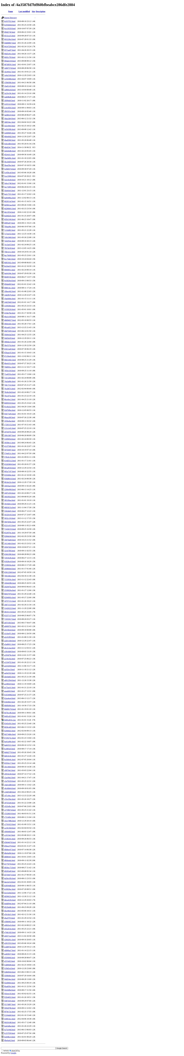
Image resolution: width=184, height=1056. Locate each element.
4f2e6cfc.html (9, 155)
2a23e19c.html (10, 93)
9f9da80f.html (9, 284)
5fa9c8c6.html (9, 191)
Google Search (62, 1048)
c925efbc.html (9, 806)
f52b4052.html (10, 997)
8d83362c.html (10, 263)
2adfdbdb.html (9, 97)
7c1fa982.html (9, 230)
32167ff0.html (9, 551)
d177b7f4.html (10, 864)
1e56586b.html (10, 79)
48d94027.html (10, 320)
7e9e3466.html (10, 237)
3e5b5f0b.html (9, 129)
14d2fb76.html (10, 295)
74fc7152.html (9, 385)
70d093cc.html (10, 367)
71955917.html (10, 619)
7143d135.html (10, 529)
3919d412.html (10, 504)
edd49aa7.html (10, 950)
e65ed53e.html (10, 929)
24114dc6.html (10, 543)
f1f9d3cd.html (9, 968)
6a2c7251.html (10, 194)
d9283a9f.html (9, 871)
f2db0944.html (10, 972)
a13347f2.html (9, 662)
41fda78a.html (9, 313)
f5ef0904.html (9, 983)
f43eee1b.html (9, 994)
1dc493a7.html (10, 72)
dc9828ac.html (10, 889)
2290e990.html (10, 489)
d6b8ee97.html (10, 850)
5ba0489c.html (10, 158)
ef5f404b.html (9, 958)
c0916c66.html (10, 774)
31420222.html (10, 608)
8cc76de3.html (10, 259)
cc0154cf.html (9, 835)
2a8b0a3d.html (10, 90)
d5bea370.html (10, 846)
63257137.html (10, 615)
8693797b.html (10, 594)
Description (40, 11)
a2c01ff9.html (9, 637)
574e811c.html (10, 453)
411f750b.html (9, 446)
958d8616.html (10, 479)
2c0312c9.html (10, 104)
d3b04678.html (10, 842)
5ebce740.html (10, 183)
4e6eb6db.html (10, 151)
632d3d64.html (10, 464)
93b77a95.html (10, 414)
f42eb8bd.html (9, 990)
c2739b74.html (10, 810)
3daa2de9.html (10, 119)
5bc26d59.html (10, 162)
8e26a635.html (10, 266)
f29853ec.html (9, 1019)
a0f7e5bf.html (9, 623)
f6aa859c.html (9, 986)
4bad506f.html (9, 140)
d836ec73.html (10, 868)
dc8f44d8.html (9, 886)
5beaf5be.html (9, 165)
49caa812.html (10, 327)
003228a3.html (10, 39)
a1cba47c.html (9, 633)
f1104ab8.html (9, 1015)
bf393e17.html (9, 763)
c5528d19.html (10, 814)
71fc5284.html (9, 378)
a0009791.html (10, 626)
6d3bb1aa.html (10, 205)
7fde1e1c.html (9, 252)
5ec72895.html (10, 187)
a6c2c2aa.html (9, 648)
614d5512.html (10, 461)
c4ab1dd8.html (10, 785)
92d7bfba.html (9, 410)
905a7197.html (10, 471)
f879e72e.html (9, 1012)
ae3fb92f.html (9, 684)
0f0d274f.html (9, 32)
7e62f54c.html (9, 241)
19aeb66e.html (10, 299)
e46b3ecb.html (10, 925)
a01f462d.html (9, 630)
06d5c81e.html (10, 54)
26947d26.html (10, 547)
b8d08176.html (10, 709)
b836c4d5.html (10, 727)
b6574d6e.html (10, 734)
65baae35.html (10, 353)
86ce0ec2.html (9, 399)
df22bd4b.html (10, 907)
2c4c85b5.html (10, 108)
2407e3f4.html (9, 493)
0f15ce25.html (9, 36)
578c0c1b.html (10, 457)
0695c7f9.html (9, 57)
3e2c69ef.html (9, 126)
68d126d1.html (10, 360)
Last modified (24, 11)
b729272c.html (10, 738)
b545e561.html (10, 724)
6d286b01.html (10, 209)
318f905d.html (10, 439)
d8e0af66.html (9, 853)
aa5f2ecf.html (9, 670)
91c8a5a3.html (10, 407)
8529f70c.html (9, 533)
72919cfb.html (9, 558)
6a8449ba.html (10, 198)
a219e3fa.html (9, 659)
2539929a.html (10, 590)
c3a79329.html (10, 781)
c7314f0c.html (9, 817)
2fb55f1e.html (9, 111)
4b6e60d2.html (10, 137)
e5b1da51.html (10, 914)
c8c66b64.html (10, 788)
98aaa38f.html (9, 417)
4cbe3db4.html (10, 144)
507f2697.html (10, 450)
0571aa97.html (10, 50)
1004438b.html (10, 583)
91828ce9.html (10, 561)
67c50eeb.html (10, 356)
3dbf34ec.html (9, 122)
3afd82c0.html (9, 115)
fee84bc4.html (9, 1037)
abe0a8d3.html (10, 677)
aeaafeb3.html (9, 691)
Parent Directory (10, 18)
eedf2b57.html (9, 954)
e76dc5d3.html (10, 932)
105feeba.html (9, 421)
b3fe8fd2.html (9, 702)
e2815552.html (10, 943)
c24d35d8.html (10, 792)
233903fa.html (9, 565)
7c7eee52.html (9, 234)
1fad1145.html (9, 86)
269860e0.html (10, 569)
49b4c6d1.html (10, 324)
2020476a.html (10, 587)
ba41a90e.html (10, 742)
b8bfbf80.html (9, 706)
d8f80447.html (10, 857)
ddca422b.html (10, 900)
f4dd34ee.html (9, 979)
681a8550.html (10, 468)
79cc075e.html (10, 396)
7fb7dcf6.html (9, 248)
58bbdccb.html (10, 342)
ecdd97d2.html (10, 947)
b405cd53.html (10, 716)
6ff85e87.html (9, 223)
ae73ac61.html (9, 688)
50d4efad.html (9, 335)
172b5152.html (10, 425)
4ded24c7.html (10, 147)
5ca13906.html (10, 176)
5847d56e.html (10, 522)
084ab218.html (10, 61)
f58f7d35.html (9, 1001)
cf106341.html (9, 839)
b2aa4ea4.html (9, 698)
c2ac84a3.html (9, 778)
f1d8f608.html (9, 965)
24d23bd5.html (10, 302)
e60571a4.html (10, 936)
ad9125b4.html (10, 680)
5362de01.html (10, 511)
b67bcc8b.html (10, 713)
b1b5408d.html (10, 695)
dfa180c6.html (9, 911)
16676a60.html (10, 540)
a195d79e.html (10, 655)
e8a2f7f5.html (9, 918)
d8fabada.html (9, 860)
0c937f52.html (9, 21)
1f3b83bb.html (10, 83)
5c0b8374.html (10, 169)
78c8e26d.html (10, 392)
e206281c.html (10, 940)
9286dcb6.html (10, 536)
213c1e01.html (10, 428)
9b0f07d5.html (10, 277)
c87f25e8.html (9, 803)
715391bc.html (10, 579)
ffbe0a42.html (9, 1040)
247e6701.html (10, 432)
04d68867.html (10, 43)
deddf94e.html (9, 904)
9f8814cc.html (9, 288)
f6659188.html (10, 1022)
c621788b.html (10, 821)
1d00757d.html (10, 68)
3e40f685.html (9, 133)
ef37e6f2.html (9, 961)
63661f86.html (10, 554)
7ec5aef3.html (9, 245)
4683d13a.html (10, 507)
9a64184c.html (10, 273)
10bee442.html (10, 291)
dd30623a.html (10, 896)
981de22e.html (10, 482)
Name (10, 11)
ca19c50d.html (10, 828)
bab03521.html (10, 745)
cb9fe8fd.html (9, 832)
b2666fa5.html (9, 731)
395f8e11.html (9, 443)
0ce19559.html (10, 28)
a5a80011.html (10, 644)
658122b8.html (10, 572)
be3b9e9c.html (10, 760)
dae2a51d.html (10, 882)
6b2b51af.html (9, 201)
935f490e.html (9, 475)
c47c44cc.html (9, 796)
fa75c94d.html (9, 1030)
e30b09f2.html (9, 922)
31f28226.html (10, 309)
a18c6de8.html (10, 652)
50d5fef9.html (9, 338)
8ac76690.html (10, 255)
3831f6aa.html (9, 500)
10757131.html (10, 601)
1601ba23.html (10, 486)
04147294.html (10, 46)
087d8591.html (10, 65)
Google (13, 1053)
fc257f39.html (9, 1033)
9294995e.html (10, 597)
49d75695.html (10, 331)
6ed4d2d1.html (10, 216)
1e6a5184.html (10, 75)
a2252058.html (10, 666)
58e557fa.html (9, 345)
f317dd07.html (10, 1004)
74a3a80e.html (10, 381)
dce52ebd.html (10, 893)
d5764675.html (10, 875)
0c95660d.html (10, 25)
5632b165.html (10, 515)
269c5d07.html (10, 435)
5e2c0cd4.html (10, 180)
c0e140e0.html (10, 767)
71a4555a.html (10, 374)
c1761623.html (10, 824)
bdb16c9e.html (10, 756)
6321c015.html (10, 525)
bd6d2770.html (10, 752)
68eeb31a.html (10, 363)
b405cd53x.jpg (10, 720)
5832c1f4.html (9, 518)
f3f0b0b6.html (9, 976)
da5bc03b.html (10, 878)
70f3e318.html (9, 371)
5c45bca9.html (10, 173)
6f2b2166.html (10, 219)
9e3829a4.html (10, 281)
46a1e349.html (10, 317)
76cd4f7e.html (9, 389)
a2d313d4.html (10, 641)
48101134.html (10, 612)
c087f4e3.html (9, 770)
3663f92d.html (10, 497)
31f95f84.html (9, 306)
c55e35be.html (10, 799)
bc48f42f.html (9, 749)
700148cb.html (10, 576)
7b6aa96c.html (10, 227)
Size (33, 11)
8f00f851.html (9, 270)
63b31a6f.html (9, 349)
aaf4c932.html (9, 673)
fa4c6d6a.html (9, 1026)
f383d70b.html (10, 1008)
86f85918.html (10, 403)
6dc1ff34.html (9, 212)
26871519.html (10, 605)
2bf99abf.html (9, 101)
